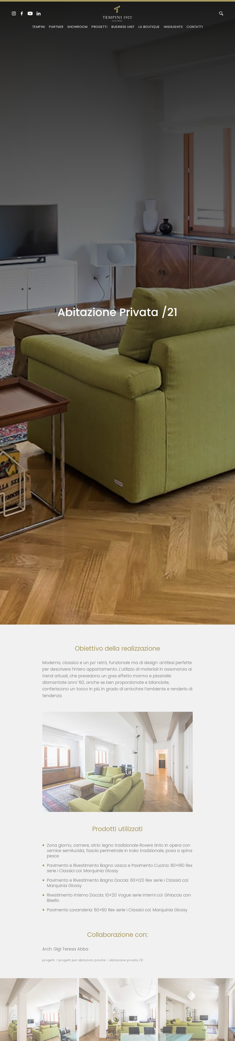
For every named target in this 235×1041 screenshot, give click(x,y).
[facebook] (22, 13)
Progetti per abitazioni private (82, 960)
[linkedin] (39, 13)
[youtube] (30, 13)
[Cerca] (221, 13)
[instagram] (14, 13)
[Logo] (117, 12)
